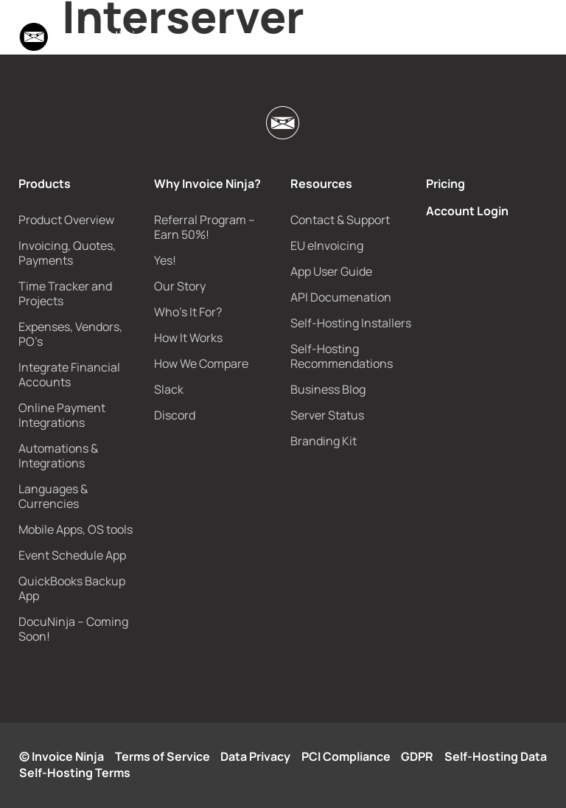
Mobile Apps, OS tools (75, 529)
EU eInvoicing (326, 245)
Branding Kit (323, 441)
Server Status (327, 415)
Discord (174, 415)
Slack (169, 389)
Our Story (180, 286)
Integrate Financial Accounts (69, 374)
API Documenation (340, 297)
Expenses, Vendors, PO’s (70, 333)
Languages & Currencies (53, 496)
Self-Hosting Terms (74, 773)
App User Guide (331, 271)
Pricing (445, 183)
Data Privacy (255, 756)
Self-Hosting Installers (350, 323)
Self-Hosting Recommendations (341, 356)
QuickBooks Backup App (71, 588)
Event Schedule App (72, 555)
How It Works (188, 338)
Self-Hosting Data (495, 756)
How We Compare (201, 363)
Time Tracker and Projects (65, 293)
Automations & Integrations (58, 455)
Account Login (467, 211)
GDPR (417, 756)
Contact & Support (340, 220)
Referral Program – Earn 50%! (204, 227)
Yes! (165, 260)
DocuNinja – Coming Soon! (73, 628)
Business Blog (328, 389)
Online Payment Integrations (61, 415)
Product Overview (66, 220)
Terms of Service (162, 756)
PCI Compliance (346, 756)
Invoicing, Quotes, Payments (67, 252)
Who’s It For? (188, 312)
